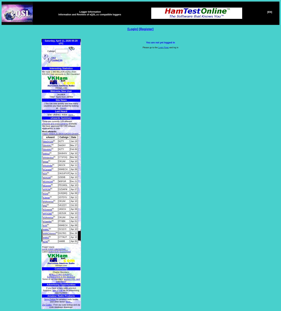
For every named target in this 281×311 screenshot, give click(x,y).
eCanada (47, 169)
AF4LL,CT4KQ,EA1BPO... (61, 274)
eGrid (45, 193)
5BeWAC (47, 145)
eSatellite (47, 221)
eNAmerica (48, 201)
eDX (45, 173)
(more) (63, 108)
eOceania (47, 209)
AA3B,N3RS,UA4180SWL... (55, 249)
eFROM (46, 189)
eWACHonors (49, 233)
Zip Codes (47, 305)
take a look (57, 290)
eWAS (46, 237)
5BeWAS (47, 149)
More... (69, 301)
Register (146, 29)
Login (133, 29)
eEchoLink (48, 181)
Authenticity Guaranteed (59, 252)
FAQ (54, 58)
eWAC (46, 229)
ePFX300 (47, 213)
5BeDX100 (48, 141)
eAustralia (47, 165)
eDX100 (47, 177)
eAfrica (46, 153)
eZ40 (45, 241)
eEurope (47, 185)
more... (71, 115)
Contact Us (57, 60)
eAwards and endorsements (55, 124)
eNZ (45, 205)
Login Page (163, 47)
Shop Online (50, 299)
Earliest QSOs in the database (61, 277)
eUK (45, 225)
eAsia (45, 161)
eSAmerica (48, 217)
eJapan (46, 197)
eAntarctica (48, 157)
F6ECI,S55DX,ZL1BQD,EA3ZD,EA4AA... (61, 134)
